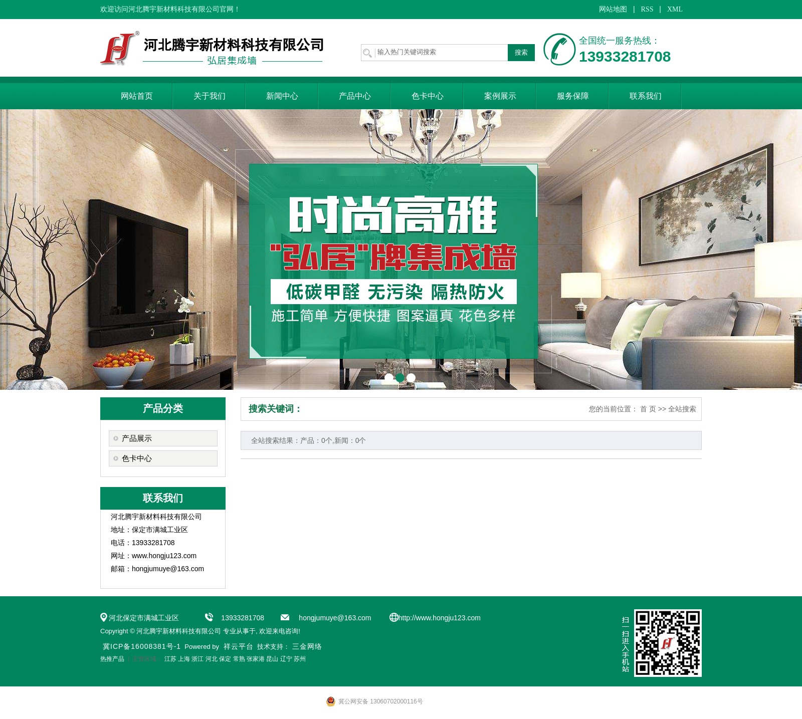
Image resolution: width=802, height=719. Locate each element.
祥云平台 (239, 646)
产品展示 (137, 438)
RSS (647, 9)
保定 (225, 658)
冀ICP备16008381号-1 (142, 646)
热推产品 (112, 658)
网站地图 (613, 9)
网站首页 (137, 96)
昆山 (272, 658)
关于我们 (209, 96)
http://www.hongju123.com (439, 618)
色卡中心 (428, 96)
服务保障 (573, 96)
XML (675, 9)
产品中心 (355, 96)
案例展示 (500, 96)
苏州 (300, 658)
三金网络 (307, 646)
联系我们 (646, 96)
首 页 (648, 409)
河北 (212, 658)
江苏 (170, 658)
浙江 (197, 658)
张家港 (256, 658)
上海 (184, 658)
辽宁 (286, 658)
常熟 (239, 658)
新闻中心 (282, 96)
